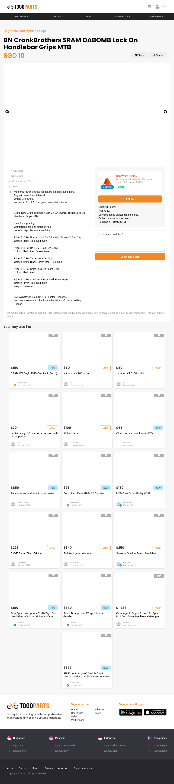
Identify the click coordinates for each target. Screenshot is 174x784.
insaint (126, 622)
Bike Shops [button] (156, 17)
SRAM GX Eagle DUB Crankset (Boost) (34, 373)
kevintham (75, 682)
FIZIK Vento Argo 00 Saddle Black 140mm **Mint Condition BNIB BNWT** (86, 675)
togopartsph (160, 745)
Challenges (21, 17)
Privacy (49, 768)
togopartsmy (62, 750)
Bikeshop (100, 709)
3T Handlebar (71, 433)
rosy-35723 (128, 562)
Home (74, 709)
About (10, 768)
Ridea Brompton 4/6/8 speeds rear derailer (83, 615)
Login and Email (130, 256)
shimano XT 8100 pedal (130, 373)
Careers (23, 768)
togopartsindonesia (114, 745)
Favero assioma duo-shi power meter (32, 493)
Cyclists (57, 17)
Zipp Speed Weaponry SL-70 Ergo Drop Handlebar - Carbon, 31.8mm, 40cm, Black (34, 615)
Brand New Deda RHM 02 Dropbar (83, 493)
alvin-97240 (23, 382)
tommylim (74, 502)
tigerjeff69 (22, 562)
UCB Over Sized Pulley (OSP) (134, 493)
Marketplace (77, 720)
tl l (71, 382)
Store (98, 713)
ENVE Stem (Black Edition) (27, 553)
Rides (88, 17)
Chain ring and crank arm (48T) (134, 433)
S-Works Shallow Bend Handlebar (136, 553)
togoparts (18, 745)
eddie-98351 (128, 502)
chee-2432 (75, 442)
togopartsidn (111, 750)
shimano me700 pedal (76, 373)
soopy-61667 (75, 562)
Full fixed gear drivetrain (77, 553)
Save (139, 55)
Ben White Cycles (126, 176)
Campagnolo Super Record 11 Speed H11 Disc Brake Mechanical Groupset (138, 615)
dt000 (73, 622)
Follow (130, 199)
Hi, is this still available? (130, 241)
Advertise (63, 768)
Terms (36, 768)
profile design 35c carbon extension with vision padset (34, 435)
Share (158, 55)
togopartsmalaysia (65, 745)
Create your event (83, 768)
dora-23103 (23, 502)
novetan (126, 442)
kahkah (21, 622)
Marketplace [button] (122, 17)
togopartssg (19, 750)
